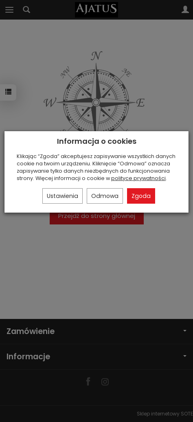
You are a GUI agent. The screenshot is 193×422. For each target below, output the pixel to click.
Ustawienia (62, 196)
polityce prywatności (138, 178)
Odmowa (104, 196)
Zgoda (141, 196)
